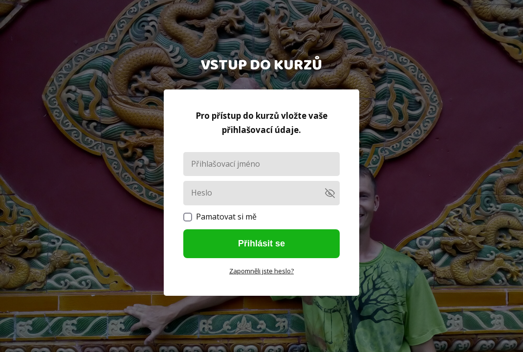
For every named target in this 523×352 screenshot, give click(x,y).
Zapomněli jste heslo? (261, 270)
